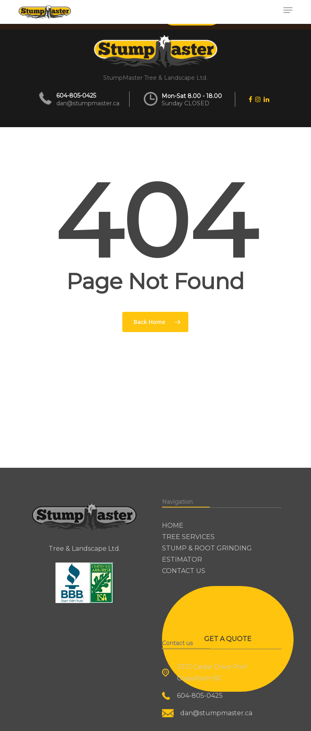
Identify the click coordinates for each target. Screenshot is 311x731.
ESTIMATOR (182, 559)
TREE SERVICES (188, 537)
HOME (172, 525)
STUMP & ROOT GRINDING (207, 548)
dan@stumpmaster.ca (87, 103)
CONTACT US (183, 571)
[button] (287, 10)
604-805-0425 (76, 95)
